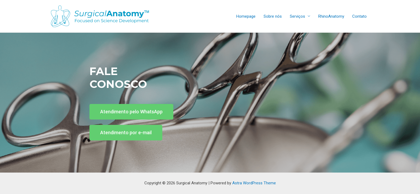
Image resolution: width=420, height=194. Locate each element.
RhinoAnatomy (331, 16)
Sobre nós (273, 16)
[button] (131, 112)
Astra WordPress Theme (254, 183)
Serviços (297, 16)
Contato (359, 16)
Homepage (246, 16)
